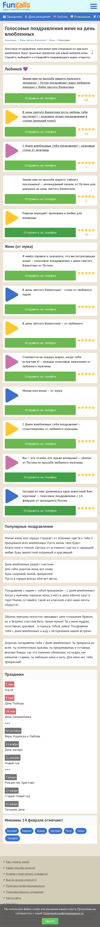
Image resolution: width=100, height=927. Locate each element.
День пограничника (18, 717)
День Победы (14, 704)
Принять (50, 921)
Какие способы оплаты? (20, 868)
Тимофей (12, 838)
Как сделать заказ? (18, 862)
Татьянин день (15, 810)
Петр (69, 831)
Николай (55, 831)
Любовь (62, 17)
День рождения (39, 17)
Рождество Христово (19, 783)
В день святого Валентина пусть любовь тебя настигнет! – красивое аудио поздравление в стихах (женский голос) (55, 116)
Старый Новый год (17, 796)
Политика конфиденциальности (25, 886)
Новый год (12, 764)
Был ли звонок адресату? (21, 880)
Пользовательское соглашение (25, 892)
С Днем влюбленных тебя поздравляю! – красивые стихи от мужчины (58, 148)
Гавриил (26, 831)
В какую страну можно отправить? (27, 874)
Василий (12, 831)
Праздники (14, 17)
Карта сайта (13, 898)
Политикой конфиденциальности (63, 913)
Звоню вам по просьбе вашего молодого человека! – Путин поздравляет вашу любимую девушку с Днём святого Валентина (56, 82)
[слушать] (12, 83)
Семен (80, 831)
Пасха (9, 690)
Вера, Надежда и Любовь (22, 737)
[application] (11, 82)
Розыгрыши (82, 17)
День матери (13, 750)
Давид (41, 831)
